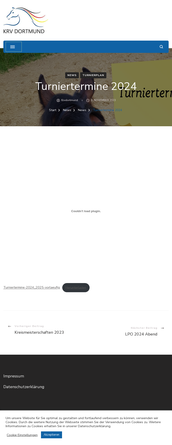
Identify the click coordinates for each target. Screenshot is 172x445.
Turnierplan (93, 75)
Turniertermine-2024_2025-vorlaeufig (31, 287)
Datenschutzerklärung (23, 386)
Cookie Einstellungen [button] (22, 435)
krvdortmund (69, 100)
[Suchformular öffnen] (161, 47)
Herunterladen (75, 287)
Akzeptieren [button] (51, 435)
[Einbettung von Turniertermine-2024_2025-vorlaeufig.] (86, 211)
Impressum (13, 376)
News (72, 75)
